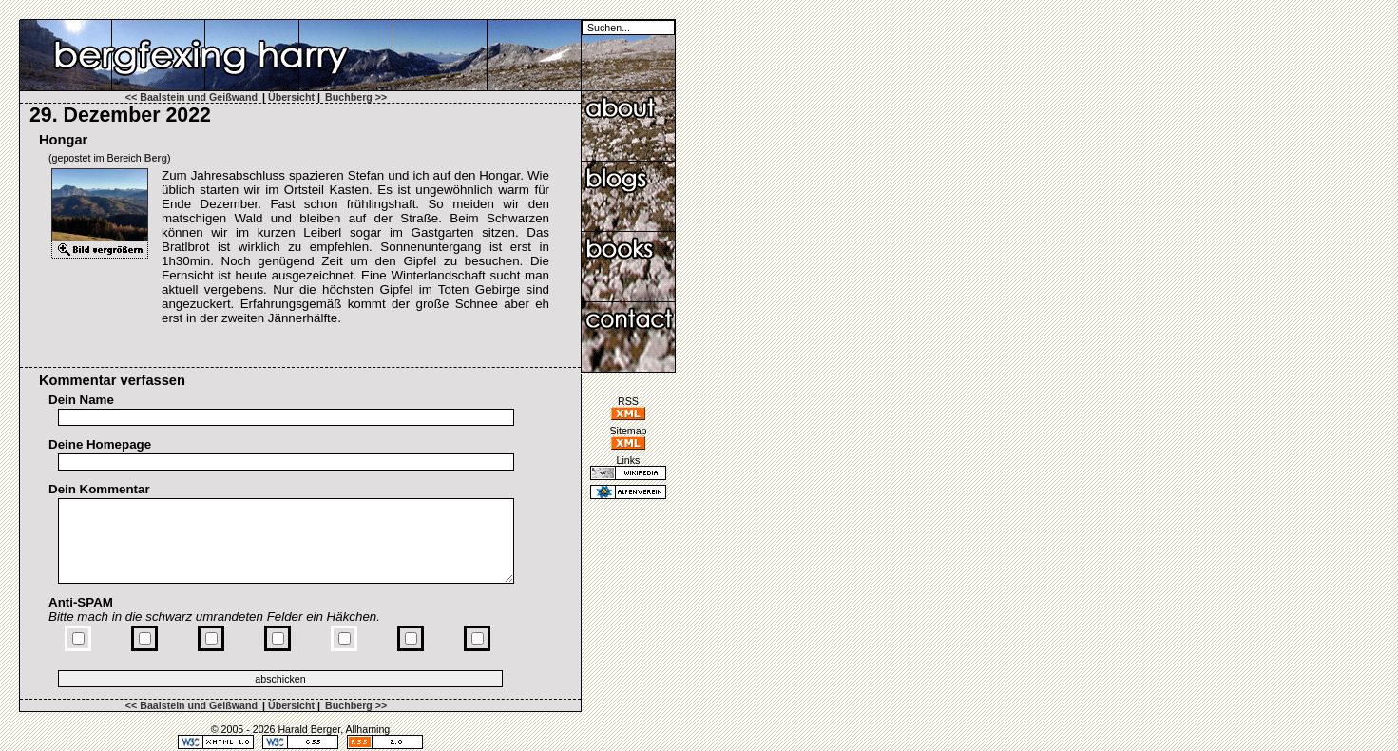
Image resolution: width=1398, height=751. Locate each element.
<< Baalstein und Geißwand (191, 97)
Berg (155, 158)
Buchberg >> (356, 97)
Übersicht (291, 97)
